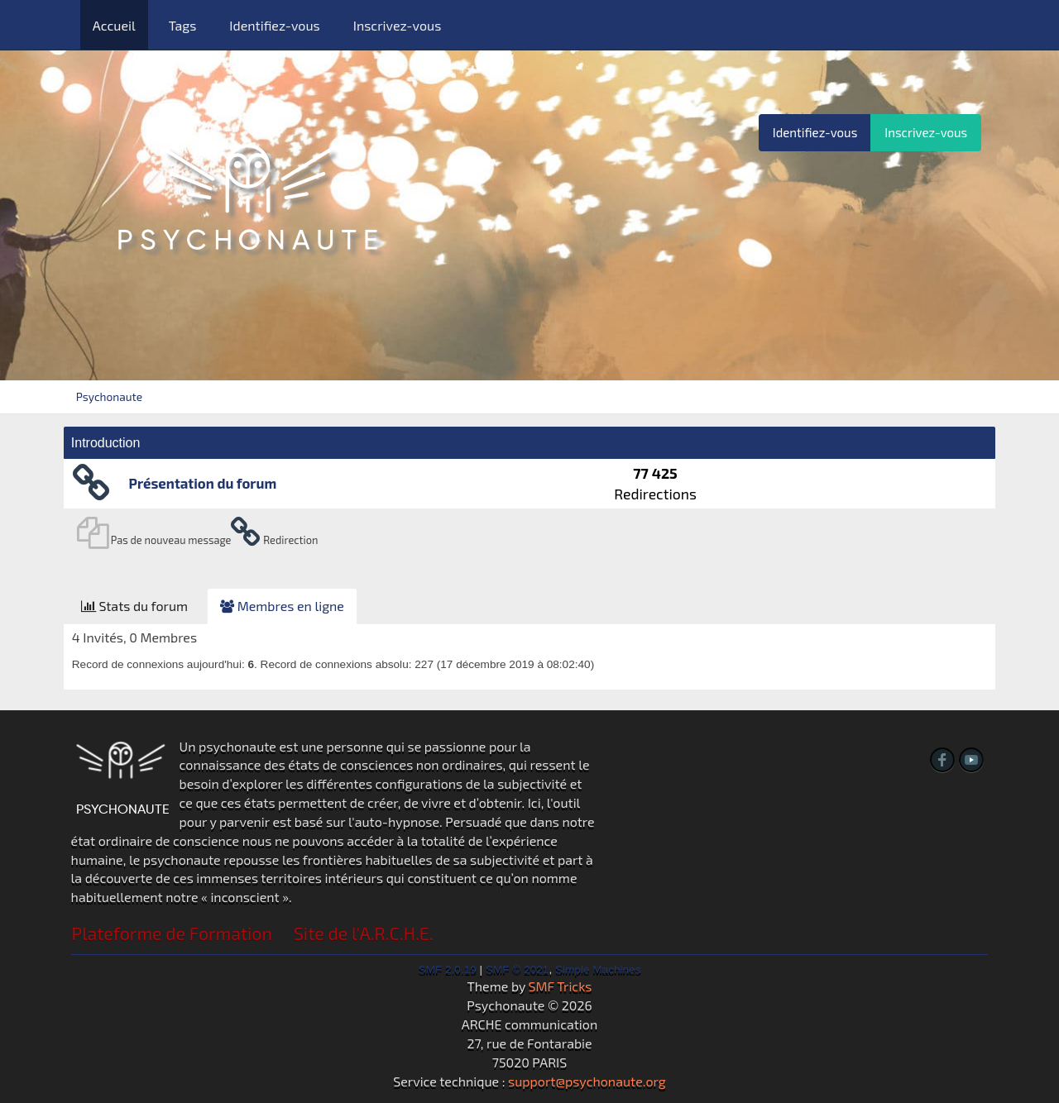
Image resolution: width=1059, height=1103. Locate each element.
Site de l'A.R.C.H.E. (364, 933)
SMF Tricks (560, 986)
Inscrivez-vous (397, 25)
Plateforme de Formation (172, 933)
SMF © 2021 (517, 969)
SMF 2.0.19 (448, 969)
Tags (183, 25)
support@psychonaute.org (587, 1081)
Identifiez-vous (274, 25)
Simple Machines (598, 969)
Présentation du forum (203, 483)
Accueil (114, 25)
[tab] (134, 606)
